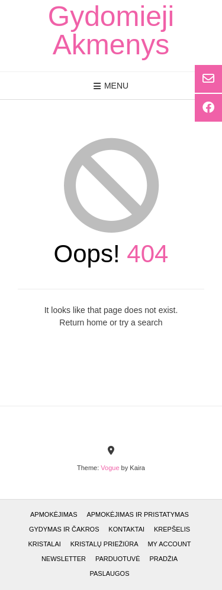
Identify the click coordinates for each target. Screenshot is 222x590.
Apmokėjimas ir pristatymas (137, 514)
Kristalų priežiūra (104, 543)
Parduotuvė (117, 558)
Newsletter (63, 558)
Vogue (110, 467)
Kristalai (44, 543)
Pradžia (163, 558)
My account (169, 543)
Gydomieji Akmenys (111, 30)
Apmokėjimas (53, 514)
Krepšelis (172, 529)
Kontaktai (126, 529)
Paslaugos (109, 573)
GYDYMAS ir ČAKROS (64, 529)
